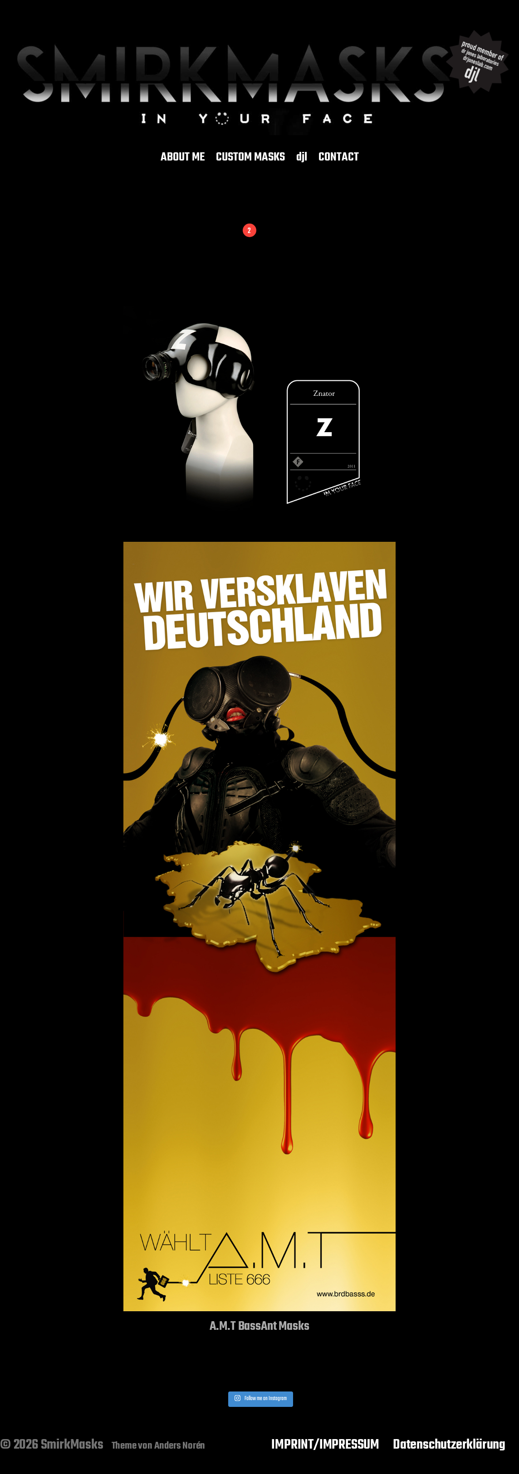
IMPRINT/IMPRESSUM (325, 1445)
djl (301, 158)
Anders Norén (180, 1446)
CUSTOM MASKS (250, 158)
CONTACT (338, 158)
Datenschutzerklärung (449, 1445)
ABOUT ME (183, 158)
